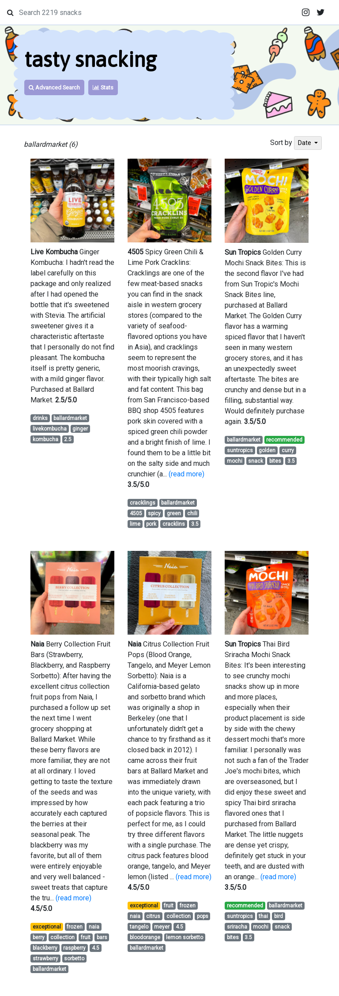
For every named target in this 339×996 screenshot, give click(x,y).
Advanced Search (54, 87)
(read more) (186, 474)
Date (305, 142)
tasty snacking (90, 59)
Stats (103, 87)
